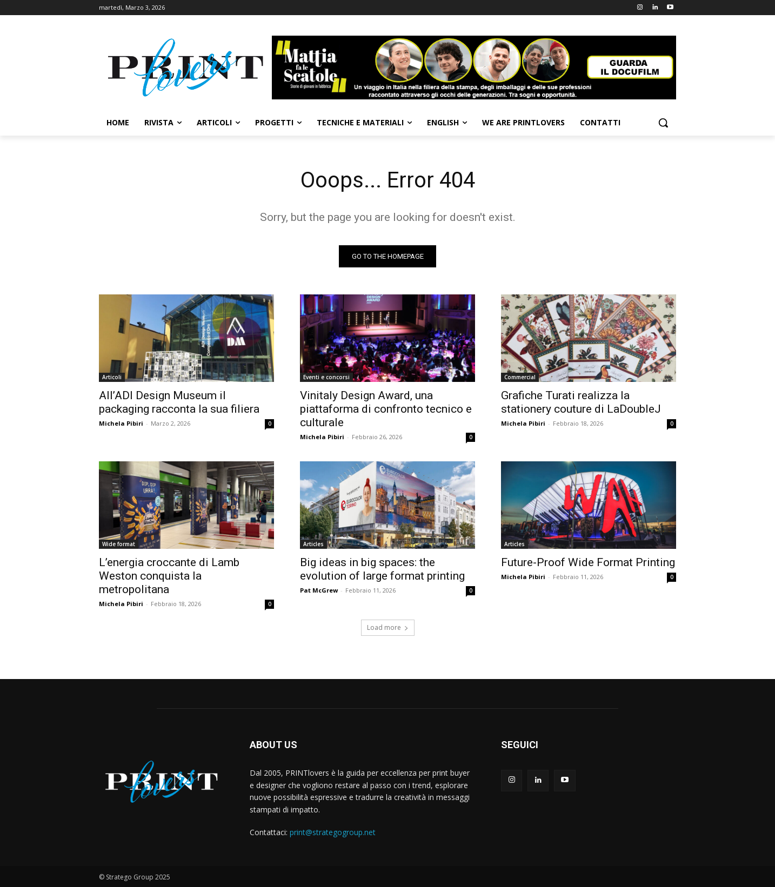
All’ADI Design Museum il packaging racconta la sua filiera (179, 402)
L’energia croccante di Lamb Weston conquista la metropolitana (169, 576)
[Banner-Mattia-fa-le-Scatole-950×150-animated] (474, 67)
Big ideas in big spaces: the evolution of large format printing (382, 569)
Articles (313, 544)
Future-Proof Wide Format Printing (588, 562)
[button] (663, 123)
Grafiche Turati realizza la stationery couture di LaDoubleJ (581, 402)
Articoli (112, 377)
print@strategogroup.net (333, 832)
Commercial (520, 377)
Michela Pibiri (121, 423)
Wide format (118, 544)
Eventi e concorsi (326, 377)
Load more (388, 627)
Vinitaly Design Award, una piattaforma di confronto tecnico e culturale (386, 409)
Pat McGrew (319, 590)
